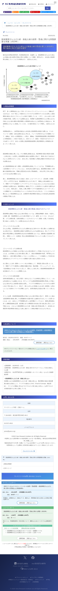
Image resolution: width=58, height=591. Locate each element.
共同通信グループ (24, 582)
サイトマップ (50, 4)
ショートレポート (42, 348)
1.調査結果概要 (7, 464)
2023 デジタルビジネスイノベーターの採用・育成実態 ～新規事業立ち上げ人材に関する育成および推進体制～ (28, 331)
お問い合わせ (24, 12)
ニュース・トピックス (14, 23)
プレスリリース (26, 23)
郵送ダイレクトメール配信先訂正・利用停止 (20, 579)
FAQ (48, 579)
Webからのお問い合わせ (29, 569)
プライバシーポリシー (21, 577)
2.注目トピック (7, 468)
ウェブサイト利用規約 (36, 577)
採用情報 (35, 582)
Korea (41, 4)
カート (15, 12)
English (32, 4)
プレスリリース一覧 (29, 451)
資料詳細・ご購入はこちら (44, 342)
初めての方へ (35, 12)
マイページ (7, 12)
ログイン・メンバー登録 (48, 12)
